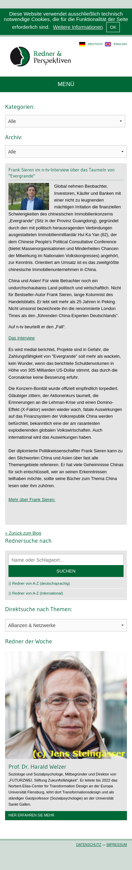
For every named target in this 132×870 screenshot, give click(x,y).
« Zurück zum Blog (23, 533)
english (120, 44)
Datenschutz (88, 845)
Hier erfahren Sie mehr (31, 815)
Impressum (116, 845)
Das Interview (21, 337)
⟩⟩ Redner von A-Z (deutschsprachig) (39, 583)
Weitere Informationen (78, 27)
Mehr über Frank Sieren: (32, 499)
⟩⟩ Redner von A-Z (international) (35, 593)
